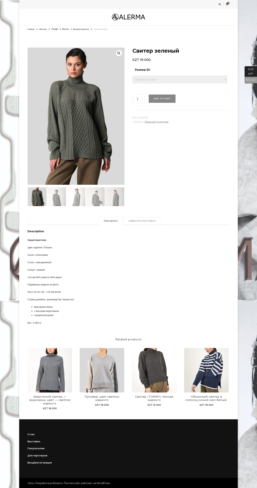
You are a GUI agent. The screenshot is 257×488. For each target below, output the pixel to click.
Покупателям (36, 447)
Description (111, 220)
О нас (31, 433)
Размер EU (142, 69)
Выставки (33, 440)
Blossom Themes (63, 482)
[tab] (111, 220)
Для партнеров (37, 454)
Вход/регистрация (39, 462)
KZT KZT (250, 80)
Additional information (142, 220)
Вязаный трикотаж (156, 121)
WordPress (103, 482)
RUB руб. (249, 72)
